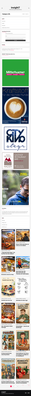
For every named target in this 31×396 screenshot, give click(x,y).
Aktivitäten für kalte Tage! (21, 300)
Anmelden (3, 220)
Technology (11, 230)
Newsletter (3, 25)
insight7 (15, 7)
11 (17, 386)
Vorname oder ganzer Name (9, 33)
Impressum (3, 21)
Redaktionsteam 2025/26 (5, 27)
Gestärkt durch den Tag (6, 300)
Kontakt (3, 23)
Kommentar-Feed (4, 224)
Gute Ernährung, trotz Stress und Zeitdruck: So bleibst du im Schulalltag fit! (22, 354)
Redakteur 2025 (3, 250)
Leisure (8, 230)
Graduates (8, 359)
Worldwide (11, 304)
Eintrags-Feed (4, 222)
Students (23, 230)
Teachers (25, 257)
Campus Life (4, 230)
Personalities (23, 304)
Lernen (8, 257)
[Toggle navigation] (2, 8)
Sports (22, 257)
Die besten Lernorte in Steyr (7, 274)
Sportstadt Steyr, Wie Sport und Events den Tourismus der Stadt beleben (22, 272)
